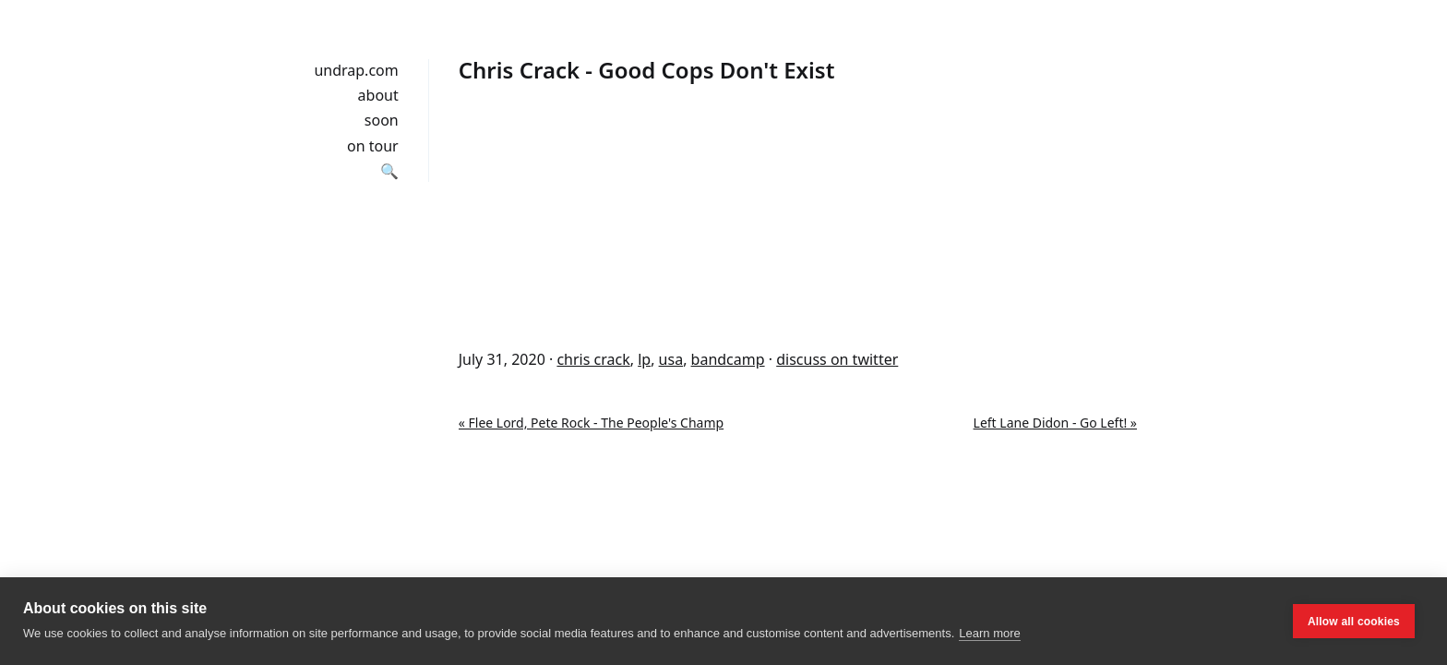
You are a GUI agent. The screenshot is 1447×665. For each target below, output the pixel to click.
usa (671, 359)
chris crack (592, 359)
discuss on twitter (837, 359)
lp (644, 359)
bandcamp (728, 359)
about (378, 95)
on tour (373, 146)
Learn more (989, 633)
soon (382, 120)
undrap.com (356, 70)
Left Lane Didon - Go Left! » (1055, 422)
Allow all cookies (1354, 621)
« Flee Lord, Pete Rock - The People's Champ (591, 422)
